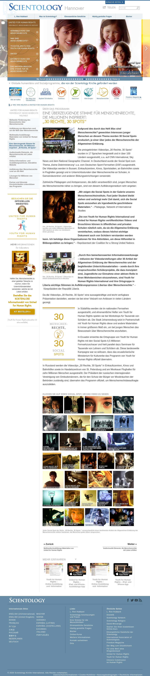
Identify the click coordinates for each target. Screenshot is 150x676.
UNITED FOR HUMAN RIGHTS (41, 104)
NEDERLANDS (15, 639)
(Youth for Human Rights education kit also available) (22, 321)
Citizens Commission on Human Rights (116, 661)
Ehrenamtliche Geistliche (74, 17)
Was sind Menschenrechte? (19, 39)
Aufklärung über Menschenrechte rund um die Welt (23, 170)
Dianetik (110, 615)
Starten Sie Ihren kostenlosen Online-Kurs (120, 628)
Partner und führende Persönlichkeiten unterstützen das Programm (21, 184)
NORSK (40, 617)
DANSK (12, 620)
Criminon (61, 93)
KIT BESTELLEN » (22, 311)
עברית (12, 626)
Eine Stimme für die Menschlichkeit (79, 621)
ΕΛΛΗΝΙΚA (41, 629)
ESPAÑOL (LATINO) (45, 623)
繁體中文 (13, 636)
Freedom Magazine (133, 98)
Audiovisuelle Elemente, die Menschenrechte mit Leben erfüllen (21, 154)
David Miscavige (114, 624)
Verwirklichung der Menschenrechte (20, 32)
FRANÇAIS (14, 623)
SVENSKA (41, 620)
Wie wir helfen (16, 100)
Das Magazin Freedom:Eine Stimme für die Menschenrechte (21, 69)
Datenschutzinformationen (65, 675)
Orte (72, 643)
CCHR (116, 93)
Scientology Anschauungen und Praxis (82, 616)
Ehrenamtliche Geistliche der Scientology (120, 633)
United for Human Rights (118, 654)
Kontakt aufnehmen (79, 640)
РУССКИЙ (13, 633)
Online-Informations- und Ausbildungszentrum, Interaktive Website (23, 163)
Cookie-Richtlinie (87, 675)
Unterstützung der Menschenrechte (20, 60)
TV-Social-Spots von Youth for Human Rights (22, 47)
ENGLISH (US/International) (22, 614)
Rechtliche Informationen (131, 675)
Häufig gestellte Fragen (102, 17)
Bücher (129, 17)
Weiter (115, 79)
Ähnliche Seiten (114, 2)
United (13, 53)
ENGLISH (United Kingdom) (21, 617)
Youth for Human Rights (117, 657)
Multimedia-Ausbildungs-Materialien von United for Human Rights (23, 137)
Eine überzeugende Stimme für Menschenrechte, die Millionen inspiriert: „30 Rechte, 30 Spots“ (22, 146)
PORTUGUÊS (42, 635)
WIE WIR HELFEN (20, 104)
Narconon (75, 93)
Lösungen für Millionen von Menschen (20, 177)
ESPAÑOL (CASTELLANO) (48, 626)
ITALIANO (41, 632)
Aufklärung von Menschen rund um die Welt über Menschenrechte (23, 129)
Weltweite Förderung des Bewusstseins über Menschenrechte (19, 122)
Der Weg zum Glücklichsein (30, 94)
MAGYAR (40, 614)
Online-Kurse (76, 634)
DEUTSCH (13, 642)
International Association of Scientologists (119, 638)
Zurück (43, 79)
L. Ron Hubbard (21, 17)
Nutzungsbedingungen (107, 675)
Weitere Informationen (80, 637)
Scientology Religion (116, 621)
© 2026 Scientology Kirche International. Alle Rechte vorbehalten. (37, 673)
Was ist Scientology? (48, 17)
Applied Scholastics (45, 93)
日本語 (12, 630)
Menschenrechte (103, 93)
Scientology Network (116, 618)
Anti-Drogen (88, 93)
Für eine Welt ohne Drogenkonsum (115, 650)
